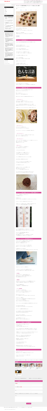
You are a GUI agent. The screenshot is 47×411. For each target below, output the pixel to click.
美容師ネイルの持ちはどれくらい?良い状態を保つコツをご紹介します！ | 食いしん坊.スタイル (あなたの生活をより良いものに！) (9, 35)
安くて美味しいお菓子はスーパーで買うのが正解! (25, 367)
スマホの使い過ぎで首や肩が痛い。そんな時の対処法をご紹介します (18, 368)
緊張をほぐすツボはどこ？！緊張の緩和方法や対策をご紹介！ (21, 378)
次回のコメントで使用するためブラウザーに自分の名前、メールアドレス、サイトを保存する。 (26, 393)
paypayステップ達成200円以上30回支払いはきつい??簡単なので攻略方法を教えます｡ (9, 18)
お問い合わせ (6, 60)
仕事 (5, 8)
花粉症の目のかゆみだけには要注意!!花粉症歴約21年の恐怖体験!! (39, 368)
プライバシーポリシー (7, 63)
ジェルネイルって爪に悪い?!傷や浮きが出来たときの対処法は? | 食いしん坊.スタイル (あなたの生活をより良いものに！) (9, 55)
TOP (11, 407)
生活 (16, 8)
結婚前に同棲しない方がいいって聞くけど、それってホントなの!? (32, 368)
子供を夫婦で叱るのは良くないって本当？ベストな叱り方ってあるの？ (18, 374)
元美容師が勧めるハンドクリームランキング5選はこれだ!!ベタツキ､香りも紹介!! (9, 23)
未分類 (6, 11)
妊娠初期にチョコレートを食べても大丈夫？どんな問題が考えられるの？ (35, 378)
